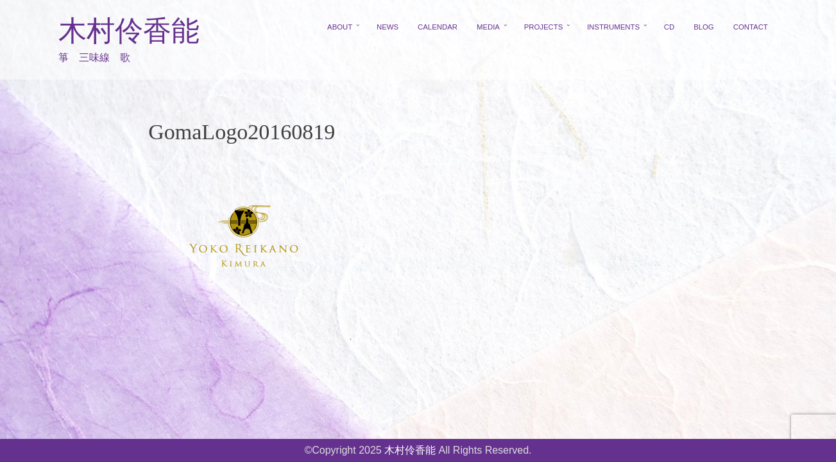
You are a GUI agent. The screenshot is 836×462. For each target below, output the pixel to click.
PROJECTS (543, 27)
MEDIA (488, 27)
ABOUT (339, 27)
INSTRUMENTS (613, 27)
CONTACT (750, 27)
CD (669, 27)
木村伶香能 (129, 31)
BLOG (704, 27)
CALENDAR (437, 27)
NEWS (387, 27)
